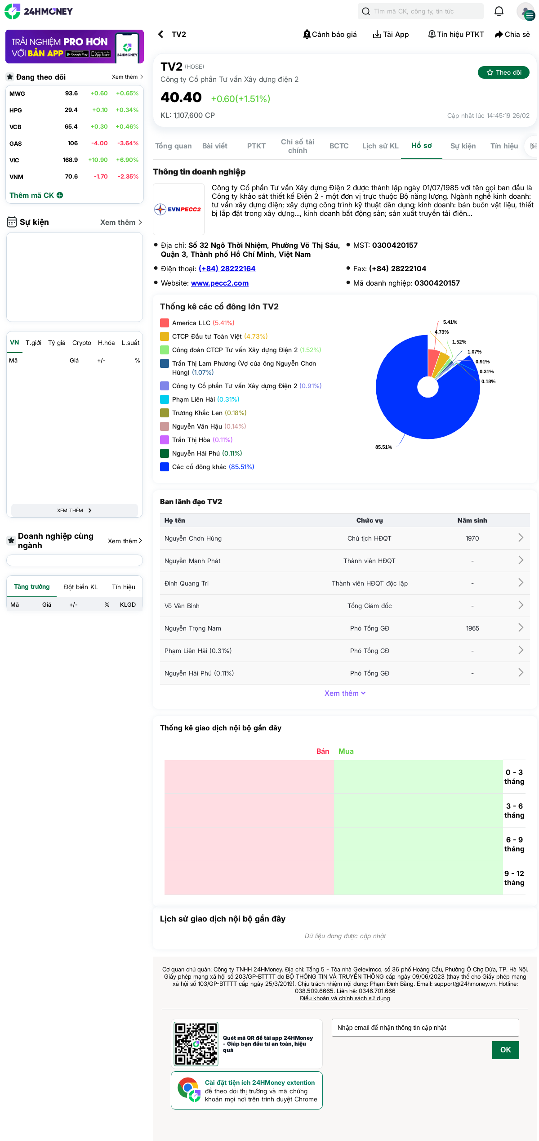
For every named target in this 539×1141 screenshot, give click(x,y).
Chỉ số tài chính (297, 146)
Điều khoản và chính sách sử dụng (345, 998)
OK (505, 1050)
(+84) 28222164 (227, 268)
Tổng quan (173, 145)
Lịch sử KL (380, 145)
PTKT (256, 145)
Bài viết (214, 145)
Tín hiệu (504, 145)
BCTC (339, 145)
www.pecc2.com (220, 282)
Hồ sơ (421, 145)
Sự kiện (463, 145)
